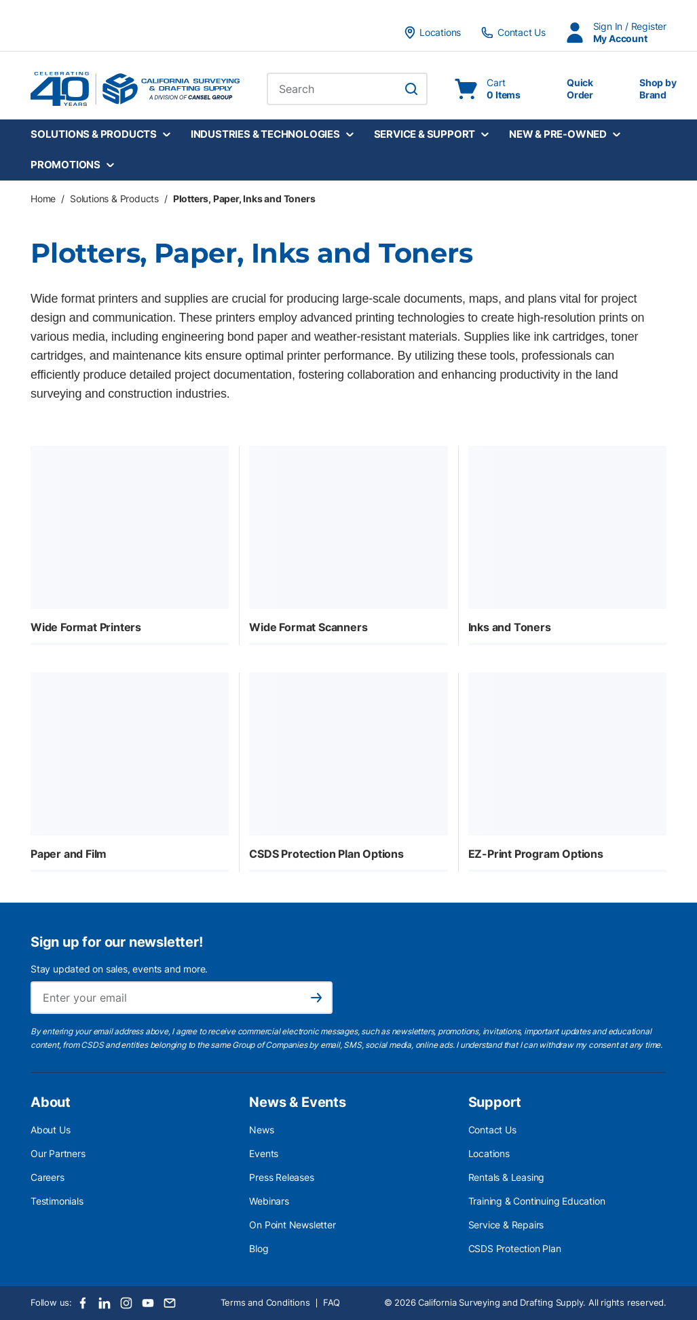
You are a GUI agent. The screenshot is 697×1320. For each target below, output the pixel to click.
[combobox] (347, 89)
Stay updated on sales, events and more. (119, 969)
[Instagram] (126, 1303)
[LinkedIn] (104, 1303)
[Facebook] (83, 1303)
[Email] (169, 1303)
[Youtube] (148, 1303)
